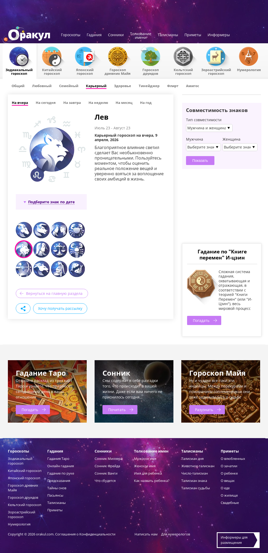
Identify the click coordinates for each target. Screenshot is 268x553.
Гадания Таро (58, 458)
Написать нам (146, 534)
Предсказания (58, 480)
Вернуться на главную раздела (54, 293)
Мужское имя (145, 458)
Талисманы (168, 35)
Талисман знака (194, 480)
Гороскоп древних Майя (118, 71)
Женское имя (145, 466)
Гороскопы (70, 35)
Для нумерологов (175, 534)
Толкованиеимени (140, 36)
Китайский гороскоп (52, 71)
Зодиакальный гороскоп (19, 71)
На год (146, 102)
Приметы (192, 35)
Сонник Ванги (106, 473)
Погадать (201, 320)
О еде (225, 488)
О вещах (228, 480)
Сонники (116, 35)
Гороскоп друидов (23, 497)
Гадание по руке (60, 473)
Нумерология (249, 69)
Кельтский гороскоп (183, 71)
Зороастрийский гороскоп (216, 71)
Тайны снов (56, 488)
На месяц (124, 102)
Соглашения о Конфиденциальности (85, 534)
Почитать (117, 409)
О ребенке (229, 473)
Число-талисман (194, 473)
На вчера (20, 102)
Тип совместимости (203, 120)
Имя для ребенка (148, 473)
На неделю (98, 102)
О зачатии (229, 466)
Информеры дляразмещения (234, 540)
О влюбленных (233, 458)
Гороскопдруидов (150, 71)
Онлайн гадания (60, 466)
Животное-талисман (197, 466)
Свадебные (230, 502)
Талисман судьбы (195, 488)
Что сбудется (105, 480)
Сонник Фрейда (107, 466)
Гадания (94, 35)
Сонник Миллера (108, 458)
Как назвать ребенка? (151, 480)
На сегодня (46, 102)
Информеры (219, 35)
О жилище (229, 495)
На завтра (72, 102)
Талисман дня (192, 458)
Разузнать (204, 409)
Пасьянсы (55, 495)
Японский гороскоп (85, 71)
